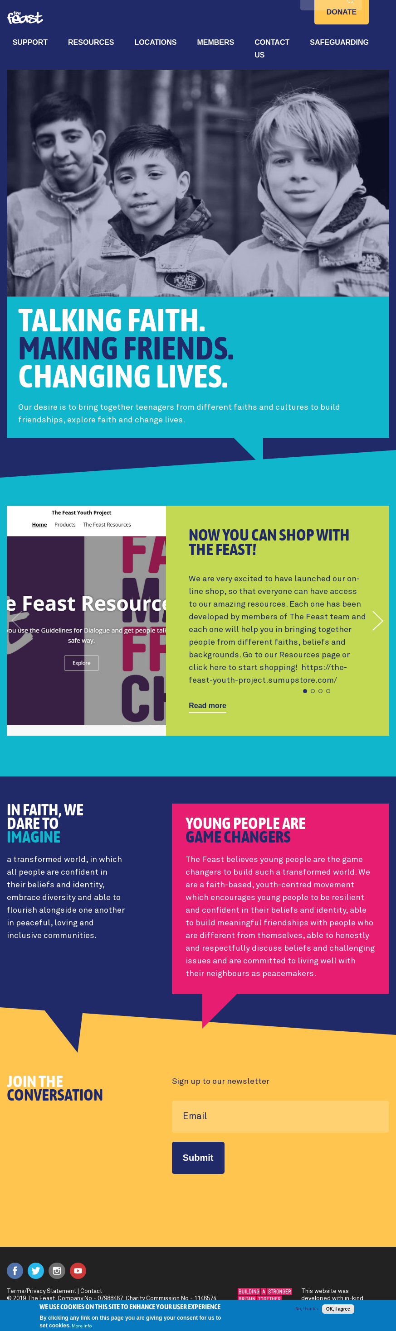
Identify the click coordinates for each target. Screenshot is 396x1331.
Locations (155, 42)
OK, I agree (338, 1309)
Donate (342, 12)
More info (82, 1326)
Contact (91, 1291)
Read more (207, 705)
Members (215, 42)
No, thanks (306, 1309)
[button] (378, 621)
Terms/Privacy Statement (41, 1291)
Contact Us (271, 48)
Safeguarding (339, 42)
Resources (91, 42)
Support (30, 42)
